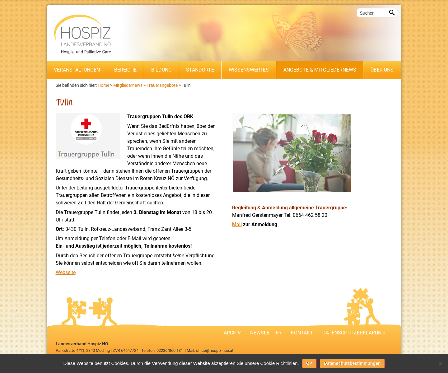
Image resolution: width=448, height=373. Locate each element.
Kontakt (302, 333)
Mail (237, 224)
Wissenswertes (249, 70)
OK (309, 363)
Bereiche (125, 70)
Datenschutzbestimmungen (352, 363)
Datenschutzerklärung (353, 333)
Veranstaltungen (77, 70)
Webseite (66, 272)
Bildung (161, 70)
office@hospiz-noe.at (214, 350)
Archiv (232, 333)
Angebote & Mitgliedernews (319, 70)
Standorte (200, 70)
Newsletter (266, 333)
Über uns (382, 70)
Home (103, 85)
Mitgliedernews (127, 85)
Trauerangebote (162, 85)
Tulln (186, 85)
